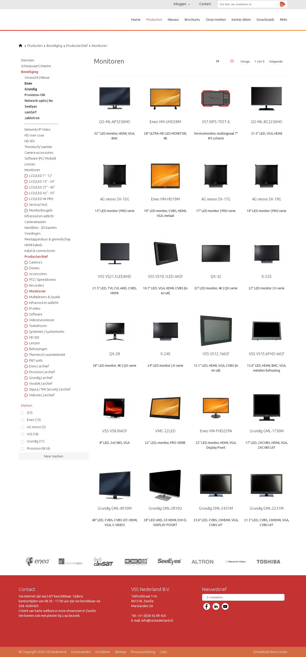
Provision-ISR (35, 95)
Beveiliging (53, 46)
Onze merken (216, 19)
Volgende (276, 61)
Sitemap (120, 652)
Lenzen (30, 164)
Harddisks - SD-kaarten (41, 228)
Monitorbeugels (39, 210)
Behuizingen (36, 349)
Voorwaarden (81, 652)
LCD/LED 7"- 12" (38, 176)
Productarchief (75, 46)
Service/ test (36, 204)
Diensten (27, 60)
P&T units (34, 360)
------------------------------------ (41, 124)
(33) (29, 413)
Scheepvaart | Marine (36, 66)
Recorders (34, 285)
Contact (205, 4)
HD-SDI (29, 141)
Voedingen (33, 233)
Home (136, 19)
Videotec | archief (39, 395)
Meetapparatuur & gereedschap (48, 239)
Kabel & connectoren (40, 251)
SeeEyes (31, 106)
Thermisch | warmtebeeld (45, 355)
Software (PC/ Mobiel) (40, 158)
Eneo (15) (34, 420)
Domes (32, 268)
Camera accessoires (39, 152)
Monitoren (98, 46)
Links (163, 652)
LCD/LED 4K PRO (39, 199)
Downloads (265, 19)
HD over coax (34, 135)
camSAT (31, 112)
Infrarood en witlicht (39, 216)
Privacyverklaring (143, 652)
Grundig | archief (39, 378)
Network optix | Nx (39, 101)
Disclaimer (102, 652)
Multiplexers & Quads (42, 297)
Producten (154, 19)
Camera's (33, 262)
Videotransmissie (39, 320)
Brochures (192, 19)
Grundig (31, 89)
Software (33, 314)
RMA (283, 19)
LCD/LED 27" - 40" (40, 187)
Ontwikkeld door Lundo (270, 652)
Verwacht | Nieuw (37, 77)
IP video (33, 308)
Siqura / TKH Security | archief (47, 389)
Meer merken (53, 456)
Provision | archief (40, 372)
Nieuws (173, 19)
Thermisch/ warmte (38, 147)
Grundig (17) (35, 441)
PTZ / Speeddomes (40, 280)
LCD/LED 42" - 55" (40, 193)
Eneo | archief (37, 366)
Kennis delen (241, 19)
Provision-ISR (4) (38, 448)
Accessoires (36, 274)
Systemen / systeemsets (44, 331)
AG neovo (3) (36, 427)
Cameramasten (35, 222)
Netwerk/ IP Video (37, 129)
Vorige (245, 61)
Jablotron (32, 118)
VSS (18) (32, 434)
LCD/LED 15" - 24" (40, 181)
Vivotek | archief (38, 383)
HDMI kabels (33, 245)
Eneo (28, 83)
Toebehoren (36, 326)
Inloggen (182, 4)
